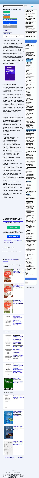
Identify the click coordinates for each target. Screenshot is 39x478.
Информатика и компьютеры (29, 68)
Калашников (5, 261)
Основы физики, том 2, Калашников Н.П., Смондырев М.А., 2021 (18, 286)
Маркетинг (28, 184)
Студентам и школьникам (29, 118)
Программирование (30, 241)
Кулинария (28, 265)
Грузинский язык (29, 174)
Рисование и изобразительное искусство (29, 125)
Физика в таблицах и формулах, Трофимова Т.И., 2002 (18, 397)
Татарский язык (29, 144)
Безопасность (29, 263)
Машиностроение (30, 233)
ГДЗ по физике (29, 14)
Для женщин (29, 234)
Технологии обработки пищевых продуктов (31, 221)
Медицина (28, 242)
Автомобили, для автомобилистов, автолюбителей (30, 207)
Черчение (28, 94)
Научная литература (30, 122)
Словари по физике (30, 36)
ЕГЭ (26, 49)
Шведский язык (29, 164)
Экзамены (28, 50)
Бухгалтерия (29, 188)
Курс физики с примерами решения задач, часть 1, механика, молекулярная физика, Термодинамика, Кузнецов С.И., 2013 (18, 368)
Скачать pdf (13, 227)
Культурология (29, 119)
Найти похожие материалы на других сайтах (10, 26)
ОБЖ (27, 91)
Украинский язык (30, 140)
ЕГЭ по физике (29, 16)
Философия (28, 96)
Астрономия (29, 100)
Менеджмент (29, 182)
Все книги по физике (30, 13)
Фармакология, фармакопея (29, 203)
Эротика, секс (29, 259)
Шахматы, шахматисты (31, 240)
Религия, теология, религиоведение (30, 107)
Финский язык (29, 171)
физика (16, 259)
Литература (28, 65)
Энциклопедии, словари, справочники (31, 269)
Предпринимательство (31, 191)
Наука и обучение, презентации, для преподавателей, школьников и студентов (31, 54)
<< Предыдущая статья (9, 457)
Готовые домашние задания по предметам (31, 46)
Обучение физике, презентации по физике (30, 26)
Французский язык (30, 133)
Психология (28, 95)
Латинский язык (29, 138)
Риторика (28, 89)
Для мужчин (29, 256)
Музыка (28, 103)
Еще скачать (6, 14)
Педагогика (28, 80)
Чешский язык (29, 162)
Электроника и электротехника (29, 201)
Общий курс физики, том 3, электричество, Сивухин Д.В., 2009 (18, 443)
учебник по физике (9, 259)
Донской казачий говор (31, 167)
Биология (28, 71)
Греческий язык (29, 157)
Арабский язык (29, 152)
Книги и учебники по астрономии (30, 19)
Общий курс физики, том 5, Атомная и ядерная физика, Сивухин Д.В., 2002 (17, 413)
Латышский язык (30, 158)
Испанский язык (29, 134)
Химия (27, 70)
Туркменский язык (30, 177)
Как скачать (5, 30)
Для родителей (29, 121)
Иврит (27, 168)
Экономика (28, 185)
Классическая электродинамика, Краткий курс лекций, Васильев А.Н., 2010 (18, 380)
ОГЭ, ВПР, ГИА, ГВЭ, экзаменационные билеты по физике (30, 33)
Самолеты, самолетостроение (30, 211)
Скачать (6, 12)
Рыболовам (28, 258)
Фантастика (28, 250)
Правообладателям (8, 242)
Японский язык (29, 165)
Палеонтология (29, 110)
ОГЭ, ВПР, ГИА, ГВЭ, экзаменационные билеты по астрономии (31, 30)
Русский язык (29, 63)
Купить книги (13, 236)
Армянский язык (29, 143)
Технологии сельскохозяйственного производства (31, 226)
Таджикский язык (30, 179)
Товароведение (29, 192)
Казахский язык (29, 155)
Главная (27, 44)
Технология (28, 77)
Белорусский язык (30, 141)
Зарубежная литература (29, 115)
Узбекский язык (29, 145)
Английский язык (30, 131)
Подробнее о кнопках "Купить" (12, 36)
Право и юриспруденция (29, 99)
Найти (27, 273)
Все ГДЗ (27, 48)
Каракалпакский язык (31, 178)
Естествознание (29, 113)
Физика (27, 66)
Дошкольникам (29, 58)
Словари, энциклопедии (29, 262)
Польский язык (29, 159)
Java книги (28, 231)
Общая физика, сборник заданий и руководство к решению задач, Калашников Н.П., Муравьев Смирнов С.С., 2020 (17, 320)
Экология (28, 105)
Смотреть (6, 16)
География (28, 111)
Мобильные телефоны (31, 213)
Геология (28, 229)
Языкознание (29, 172)
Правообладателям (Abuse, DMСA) (7, 33)
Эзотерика (28, 195)
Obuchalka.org (7, 474)
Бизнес (27, 189)
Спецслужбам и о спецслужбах (30, 245)
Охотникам (28, 212)
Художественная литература (30, 88)
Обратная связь (29, 274)
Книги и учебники (29, 56)
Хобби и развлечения (31, 198)
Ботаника (28, 85)
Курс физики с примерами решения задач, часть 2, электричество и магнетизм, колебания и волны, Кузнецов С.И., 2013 (18, 354)
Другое (27, 272)
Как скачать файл (8, 240)
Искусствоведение (30, 76)
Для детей (28, 74)
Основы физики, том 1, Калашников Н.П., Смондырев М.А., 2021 (18, 302)
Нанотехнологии (29, 205)
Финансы (28, 187)
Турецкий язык (29, 154)
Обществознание (30, 109)
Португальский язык (30, 161)
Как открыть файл (7, 29)
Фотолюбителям (29, 197)
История (28, 92)
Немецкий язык (29, 135)
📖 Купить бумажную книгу (10, 19)
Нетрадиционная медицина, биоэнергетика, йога (30, 248)
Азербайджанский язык (31, 151)
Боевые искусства (30, 266)
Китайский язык (29, 169)
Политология (29, 73)
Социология (29, 79)
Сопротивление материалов (29, 11)
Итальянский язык (30, 137)
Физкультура (29, 102)
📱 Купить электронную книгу (9, 22)
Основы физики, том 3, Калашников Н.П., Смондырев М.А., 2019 (18, 271)
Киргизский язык (29, 175)
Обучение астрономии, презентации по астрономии (31, 22)
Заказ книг (28, 230)
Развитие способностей (29, 238)
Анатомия (28, 84)
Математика (29, 62)
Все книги (28, 270)
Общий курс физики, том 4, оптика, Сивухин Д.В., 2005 (18, 428)
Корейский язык (29, 147)
